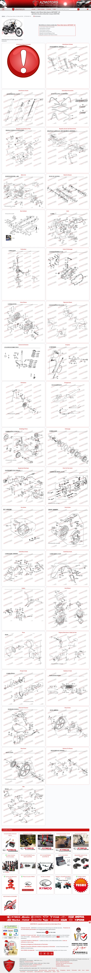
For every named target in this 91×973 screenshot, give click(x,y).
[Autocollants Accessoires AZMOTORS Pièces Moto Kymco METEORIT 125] (68, 108)
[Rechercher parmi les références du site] (70, 9)
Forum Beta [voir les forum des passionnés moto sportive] (22, 971)
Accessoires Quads (27, 833)
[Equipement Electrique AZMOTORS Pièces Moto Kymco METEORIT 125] (23, 486)
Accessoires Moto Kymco (81, 833)
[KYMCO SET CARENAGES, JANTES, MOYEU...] (81, 885)
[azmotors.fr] (18, 9)
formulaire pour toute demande (29, 966)
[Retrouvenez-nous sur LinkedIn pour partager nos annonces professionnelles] (51, 953)
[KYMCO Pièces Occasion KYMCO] (28, 885)
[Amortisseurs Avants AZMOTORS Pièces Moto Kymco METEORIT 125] (23, 108)
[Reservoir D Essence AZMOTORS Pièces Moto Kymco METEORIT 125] (23, 727)
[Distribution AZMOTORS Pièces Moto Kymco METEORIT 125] (23, 404)
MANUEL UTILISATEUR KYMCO (63, 876)
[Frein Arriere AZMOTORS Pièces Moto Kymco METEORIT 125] (68, 528)
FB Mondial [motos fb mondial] (74, 970)
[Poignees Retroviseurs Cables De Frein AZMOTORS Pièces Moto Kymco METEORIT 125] (68, 650)
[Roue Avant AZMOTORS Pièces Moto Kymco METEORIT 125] (23, 766)
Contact (48, 9)
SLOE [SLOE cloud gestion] (58, 971)
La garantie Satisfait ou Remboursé (29, 940)
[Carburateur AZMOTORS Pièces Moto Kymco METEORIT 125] (23, 274)
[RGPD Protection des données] (80, 935)
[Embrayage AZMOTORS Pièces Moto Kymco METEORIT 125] (68, 447)
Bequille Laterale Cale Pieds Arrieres (48, 34)
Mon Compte (41, 9)
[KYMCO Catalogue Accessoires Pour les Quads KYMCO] (28, 842)
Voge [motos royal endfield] (57, 970)
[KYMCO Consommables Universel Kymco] (10, 844)
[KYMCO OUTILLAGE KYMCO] (63, 861)
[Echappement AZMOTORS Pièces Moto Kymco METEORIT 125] (68, 405)
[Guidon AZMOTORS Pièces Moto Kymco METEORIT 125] (23, 605)
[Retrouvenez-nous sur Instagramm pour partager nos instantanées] (48, 953)
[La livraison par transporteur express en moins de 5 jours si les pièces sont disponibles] (11, 948)
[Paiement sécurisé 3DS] (11, 932)
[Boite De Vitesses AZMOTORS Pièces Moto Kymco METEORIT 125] (68, 191)
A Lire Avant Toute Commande (46, 27)
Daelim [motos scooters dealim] (87, 970)
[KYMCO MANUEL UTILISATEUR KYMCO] (63, 883)
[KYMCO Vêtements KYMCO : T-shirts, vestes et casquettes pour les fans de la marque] (10, 885)
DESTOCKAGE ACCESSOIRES (10, 896)
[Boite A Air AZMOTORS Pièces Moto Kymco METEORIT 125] (23, 192)
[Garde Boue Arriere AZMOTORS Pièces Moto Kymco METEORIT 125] (23, 568)
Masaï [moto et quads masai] (54, 971)
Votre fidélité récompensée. (28, 950)
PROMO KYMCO (81, 876)
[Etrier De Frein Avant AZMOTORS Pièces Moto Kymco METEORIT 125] (68, 486)
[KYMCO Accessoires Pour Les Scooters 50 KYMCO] (45, 842)
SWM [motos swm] (79, 970)
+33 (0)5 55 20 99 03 (28, 961)
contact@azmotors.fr (37, 964)
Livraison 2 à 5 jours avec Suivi (28, 935)
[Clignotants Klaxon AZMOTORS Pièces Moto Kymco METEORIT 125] (68, 320)
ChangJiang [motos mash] (62, 970)
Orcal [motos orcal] (83, 970)
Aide (54, 9)
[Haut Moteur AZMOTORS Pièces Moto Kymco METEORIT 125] (68, 609)
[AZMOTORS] (10, 905)
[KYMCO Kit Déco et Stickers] (45, 885)
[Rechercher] (78, 9)
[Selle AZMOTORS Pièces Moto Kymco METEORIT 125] (23, 806)
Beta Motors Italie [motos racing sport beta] (43, 970)
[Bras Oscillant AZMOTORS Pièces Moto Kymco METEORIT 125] (23, 228)
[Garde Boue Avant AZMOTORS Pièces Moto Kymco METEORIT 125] (68, 569)
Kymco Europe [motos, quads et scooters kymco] (52, 970)
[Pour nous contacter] (80, 949)
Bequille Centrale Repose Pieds (47, 33)
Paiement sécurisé (25, 928)
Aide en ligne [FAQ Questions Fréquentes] (30, 942)
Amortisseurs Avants (44, 30)
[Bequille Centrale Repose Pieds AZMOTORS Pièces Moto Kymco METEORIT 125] (23, 151)
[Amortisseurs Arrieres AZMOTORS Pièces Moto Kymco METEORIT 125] (68, 60)
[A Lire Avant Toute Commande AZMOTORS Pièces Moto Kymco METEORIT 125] (23, 66)
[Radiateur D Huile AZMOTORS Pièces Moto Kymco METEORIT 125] (68, 687)
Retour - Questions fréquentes (62, 961)
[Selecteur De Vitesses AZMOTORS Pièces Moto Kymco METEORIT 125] (68, 764)
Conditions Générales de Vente (63, 966)
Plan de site (54, 968)
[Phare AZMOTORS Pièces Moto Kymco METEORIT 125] (23, 650)
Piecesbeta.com (47, 971)
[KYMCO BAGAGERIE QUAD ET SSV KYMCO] (81, 863)
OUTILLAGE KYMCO (63, 855)
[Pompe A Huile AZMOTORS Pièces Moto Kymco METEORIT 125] (23, 688)
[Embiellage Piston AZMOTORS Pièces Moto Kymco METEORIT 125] (23, 446)
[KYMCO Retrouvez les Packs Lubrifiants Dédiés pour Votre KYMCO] (10, 865)
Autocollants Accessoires (45, 31)
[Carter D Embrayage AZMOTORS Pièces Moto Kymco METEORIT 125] (68, 268)
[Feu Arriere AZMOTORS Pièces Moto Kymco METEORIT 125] (23, 526)
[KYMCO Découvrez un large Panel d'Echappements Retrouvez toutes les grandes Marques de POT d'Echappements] (28, 865)
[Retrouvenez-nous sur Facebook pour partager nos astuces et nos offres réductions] (41, 953)
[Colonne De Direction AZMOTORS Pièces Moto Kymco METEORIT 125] (23, 362)
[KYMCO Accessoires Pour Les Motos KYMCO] (81, 842)
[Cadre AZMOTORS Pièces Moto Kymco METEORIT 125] (68, 229)
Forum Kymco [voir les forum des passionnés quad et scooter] (30, 971)
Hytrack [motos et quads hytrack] (68, 970)
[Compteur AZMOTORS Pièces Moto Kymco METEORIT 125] (68, 362)
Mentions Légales (60, 964)
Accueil (33, 9)
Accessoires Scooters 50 (45, 833)
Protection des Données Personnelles (64, 963)
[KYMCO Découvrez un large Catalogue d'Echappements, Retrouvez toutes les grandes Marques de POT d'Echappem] (45, 865)
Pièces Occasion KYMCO (28, 876)
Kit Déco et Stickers (45, 876)
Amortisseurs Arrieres (44, 28)
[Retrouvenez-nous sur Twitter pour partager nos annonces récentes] (44, 953)
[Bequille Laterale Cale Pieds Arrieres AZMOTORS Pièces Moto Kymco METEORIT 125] (68, 147)
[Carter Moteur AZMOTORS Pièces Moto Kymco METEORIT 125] (23, 322)
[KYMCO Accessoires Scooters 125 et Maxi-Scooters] (63, 844)
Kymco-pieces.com (39, 971)
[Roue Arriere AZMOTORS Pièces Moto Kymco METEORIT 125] (68, 724)
